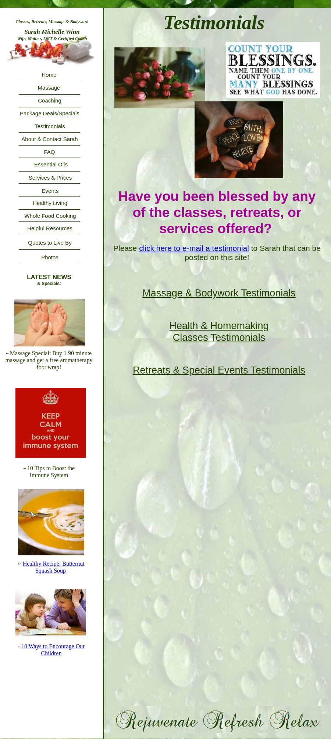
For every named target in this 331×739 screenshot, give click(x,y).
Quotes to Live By (49, 242)
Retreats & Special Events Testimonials (219, 370)
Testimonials (50, 126)
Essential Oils (51, 164)
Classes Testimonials (219, 337)
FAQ (49, 152)
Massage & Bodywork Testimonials (219, 293)
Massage (49, 87)
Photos (49, 257)
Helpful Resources (49, 228)
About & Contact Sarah (49, 139)
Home (49, 75)
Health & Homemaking (218, 325)
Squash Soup (50, 570)
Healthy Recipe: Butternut (54, 563)
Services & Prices (50, 177)
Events (50, 191)
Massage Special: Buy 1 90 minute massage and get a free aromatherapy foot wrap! (49, 360)
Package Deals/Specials (49, 113)
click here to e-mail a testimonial (194, 248)
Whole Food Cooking (50, 216)
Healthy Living (50, 203)
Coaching (49, 100)
